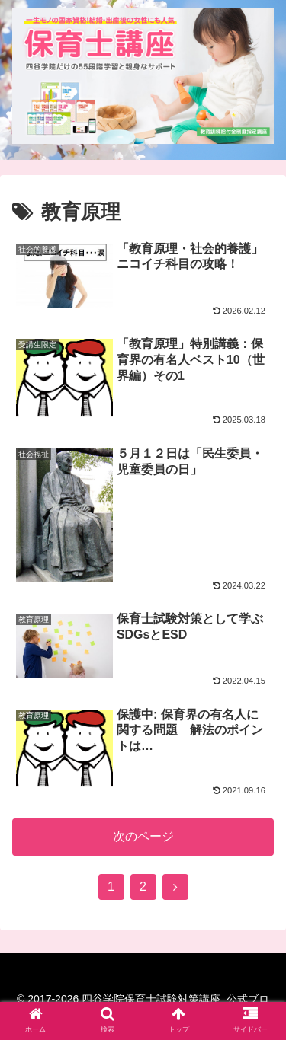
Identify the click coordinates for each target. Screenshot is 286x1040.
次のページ (143, 836)
